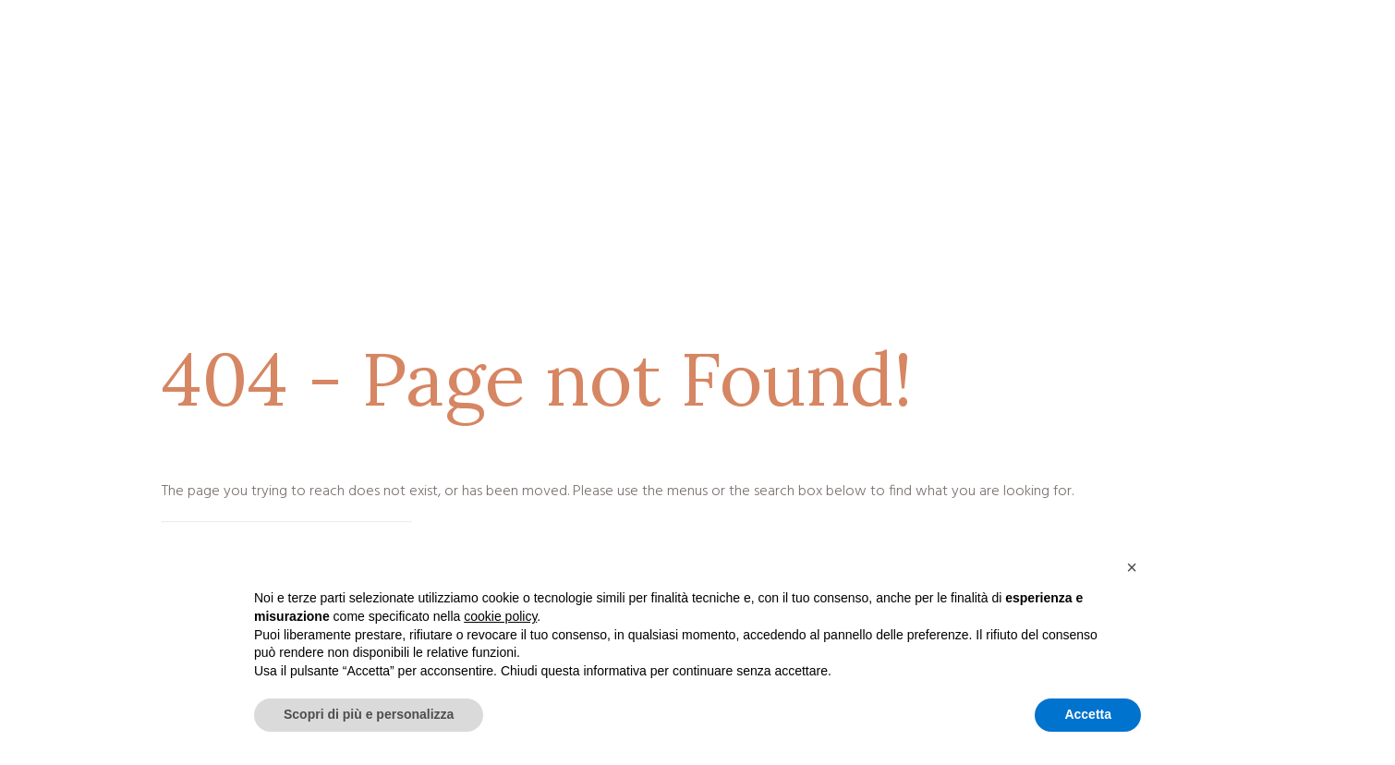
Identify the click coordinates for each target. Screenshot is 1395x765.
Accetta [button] (1087, 714)
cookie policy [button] (500, 616)
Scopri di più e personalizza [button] (369, 714)
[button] (1131, 567)
